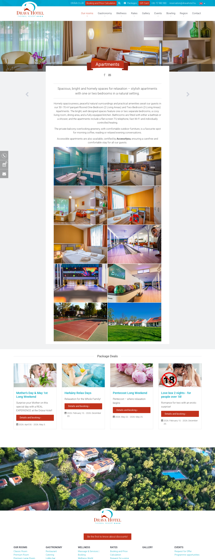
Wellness (84, 547)
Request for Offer (183, 551)
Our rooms (20, 547)
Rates (114, 547)
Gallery (147, 547)
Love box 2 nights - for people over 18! (176, 394)
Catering (50, 554)
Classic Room (20, 551)
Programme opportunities (187, 554)
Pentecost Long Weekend (130, 393)
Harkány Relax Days (78, 393)
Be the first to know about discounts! (107, 536)
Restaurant (51, 551)
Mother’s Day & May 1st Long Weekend (32, 394)
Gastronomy (54, 547)
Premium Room (21, 554)
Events (179, 547)
